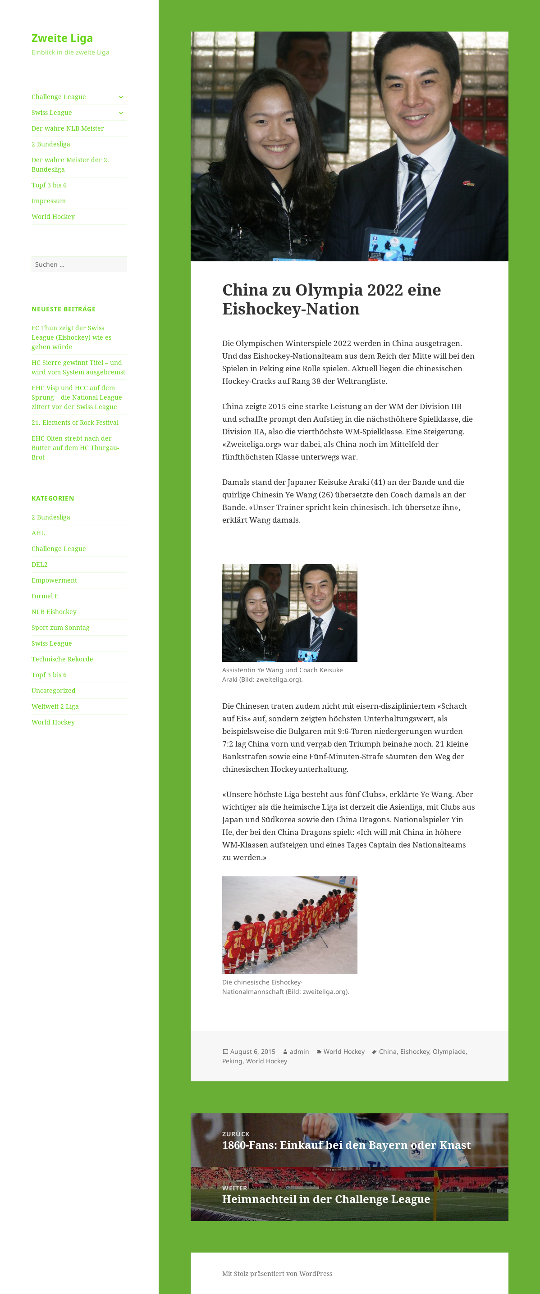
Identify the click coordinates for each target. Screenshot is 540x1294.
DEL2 (40, 564)
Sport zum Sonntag (61, 627)
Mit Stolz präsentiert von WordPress (277, 1273)
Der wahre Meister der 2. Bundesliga (70, 164)
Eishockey (414, 1051)
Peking (232, 1061)
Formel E (45, 596)
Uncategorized (54, 690)
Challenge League (59, 96)
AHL (38, 533)
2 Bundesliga (51, 144)
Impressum (49, 200)
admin (299, 1051)
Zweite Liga (62, 37)
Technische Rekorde (62, 659)
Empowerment (54, 580)
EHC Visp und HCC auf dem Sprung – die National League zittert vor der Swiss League (77, 397)
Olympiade (449, 1051)
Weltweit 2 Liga (55, 706)
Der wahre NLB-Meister (68, 128)
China (388, 1051)
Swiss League (52, 112)
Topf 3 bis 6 (49, 185)
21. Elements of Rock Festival (75, 422)
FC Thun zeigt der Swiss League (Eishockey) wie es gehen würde (71, 337)
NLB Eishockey (54, 611)
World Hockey (53, 216)
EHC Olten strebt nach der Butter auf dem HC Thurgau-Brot (75, 447)
